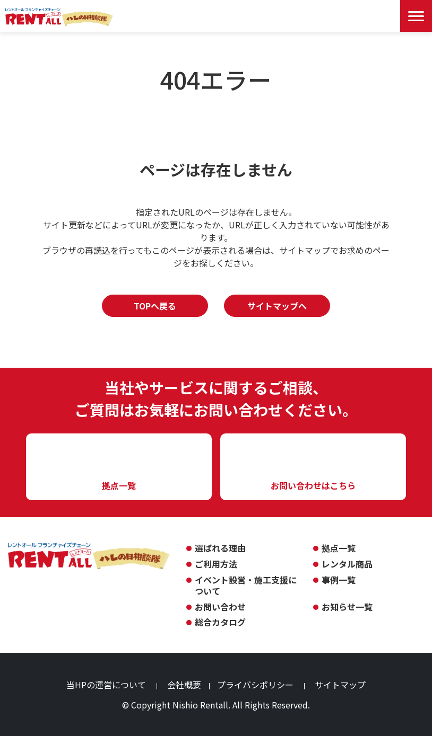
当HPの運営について (106, 684)
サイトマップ (340, 684)
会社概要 (184, 684)
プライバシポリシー (255, 684)
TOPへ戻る (155, 305)
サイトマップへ (277, 305)
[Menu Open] (416, 16)
